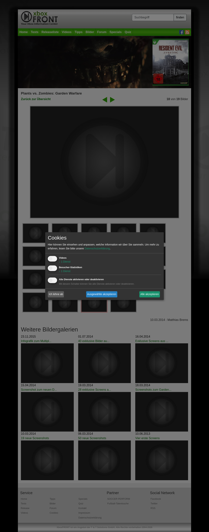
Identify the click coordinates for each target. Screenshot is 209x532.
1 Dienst (64, 261)
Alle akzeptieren (149, 294)
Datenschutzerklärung (97, 248)
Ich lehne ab (56, 294)
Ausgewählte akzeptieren (101, 294)
